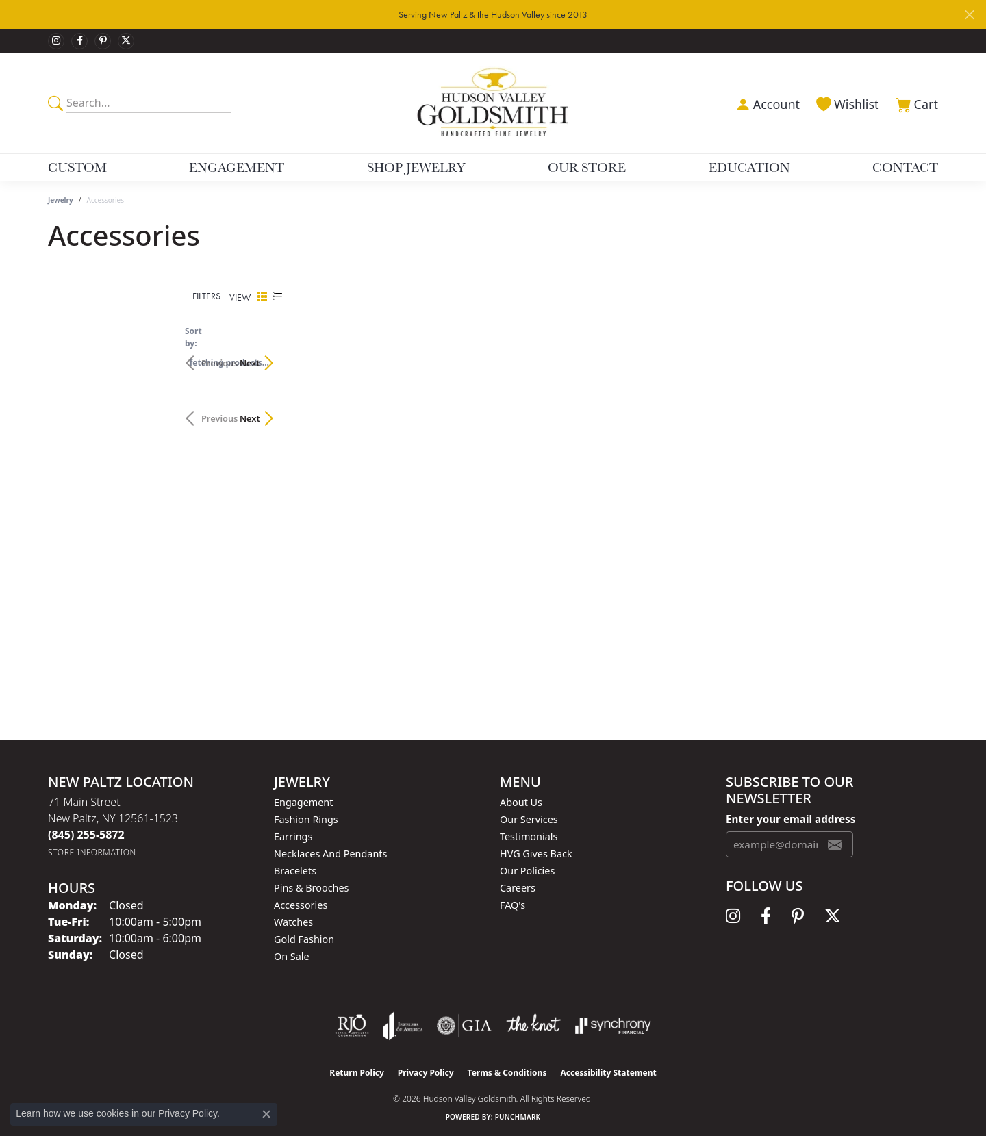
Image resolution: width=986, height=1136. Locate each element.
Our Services (529, 819)
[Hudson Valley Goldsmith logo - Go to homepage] (493, 103)
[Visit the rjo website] (352, 1026)
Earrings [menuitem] (293, 836)
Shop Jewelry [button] (416, 167)
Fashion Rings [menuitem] (306, 819)
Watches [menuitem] (293, 922)
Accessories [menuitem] (300, 904)
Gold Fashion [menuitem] (304, 939)
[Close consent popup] (266, 1114)
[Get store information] (92, 852)
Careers (517, 887)
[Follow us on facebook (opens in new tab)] (79, 41)
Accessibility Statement (608, 1072)
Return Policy (356, 1072)
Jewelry (60, 200)
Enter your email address (790, 819)
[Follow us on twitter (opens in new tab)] (126, 41)
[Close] (969, 14)
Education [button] (749, 167)
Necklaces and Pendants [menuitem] (330, 853)
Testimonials (528, 836)
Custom (77, 167)
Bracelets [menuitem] (295, 870)
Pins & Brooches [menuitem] (311, 887)
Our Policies (527, 870)
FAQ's (512, 904)
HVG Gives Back (536, 853)
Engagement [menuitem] (303, 802)
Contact (905, 167)
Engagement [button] (236, 167)
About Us (521, 802)
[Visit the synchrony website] (613, 1026)
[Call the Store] (86, 834)
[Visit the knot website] (533, 1026)
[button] (766, 102)
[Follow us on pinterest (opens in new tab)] (102, 41)
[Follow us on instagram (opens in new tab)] (56, 41)
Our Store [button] (587, 167)
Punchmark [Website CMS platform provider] (518, 1117)
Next (914, 356)
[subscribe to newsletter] (834, 844)
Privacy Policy (426, 1072)
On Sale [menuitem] (291, 956)
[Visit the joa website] (402, 1026)
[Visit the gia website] (464, 1026)
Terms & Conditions (507, 1072)
